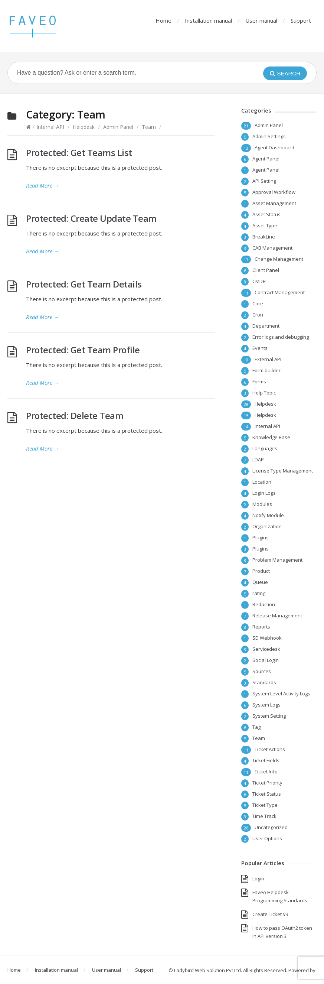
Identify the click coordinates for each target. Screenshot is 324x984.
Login (258, 878)
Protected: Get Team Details (84, 284)
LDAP (258, 459)
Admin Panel (118, 126)
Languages (264, 448)
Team (149, 126)
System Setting (269, 715)
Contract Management (280, 292)
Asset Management (274, 203)
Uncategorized (271, 827)
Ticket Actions (270, 749)
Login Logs (264, 493)
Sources (261, 671)
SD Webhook (267, 637)
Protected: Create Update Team (91, 218)
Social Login (265, 660)
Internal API (50, 126)
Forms (259, 381)
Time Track (264, 816)
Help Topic (264, 392)
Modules (262, 504)
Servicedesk (266, 649)
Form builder (266, 370)
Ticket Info (266, 771)
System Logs (266, 704)
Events (260, 348)
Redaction (263, 604)
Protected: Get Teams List (79, 152)
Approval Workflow (273, 192)
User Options (267, 838)
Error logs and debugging (280, 337)
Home (163, 20)
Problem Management (277, 559)
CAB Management (272, 247)
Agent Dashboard (274, 147)
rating (258, 593)
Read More (42, 185)
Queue (260, 582)
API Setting (264, 181)
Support (301, 20)
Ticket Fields (265, 760)
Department (265, 325)
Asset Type (264, 225)
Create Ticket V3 (270, 914)
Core (257, 303)
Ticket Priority (267, 782)
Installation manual (208, 20)
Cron (257, 314)
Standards (264, 682)
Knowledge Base (271, 437)
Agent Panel (265, 158)
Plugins (260, 537)
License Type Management (282, 470)
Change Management (279, 259)
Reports (261, 626)
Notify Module (268, 515)
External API (268, 359)
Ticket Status (266, 793)
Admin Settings (269, 136)
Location (261, 481)
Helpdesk (84, 126)
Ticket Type (265, 805)
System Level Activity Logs (281, 693)
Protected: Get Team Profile (83, 350)
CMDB (259, 281)
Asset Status (266, 214)
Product (261, 571)
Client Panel (265, 270)
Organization (267, 526)
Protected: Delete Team (74, 415)
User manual (261, 20)
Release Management (277, 615)
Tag (256, 727)
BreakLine (263, 236)
